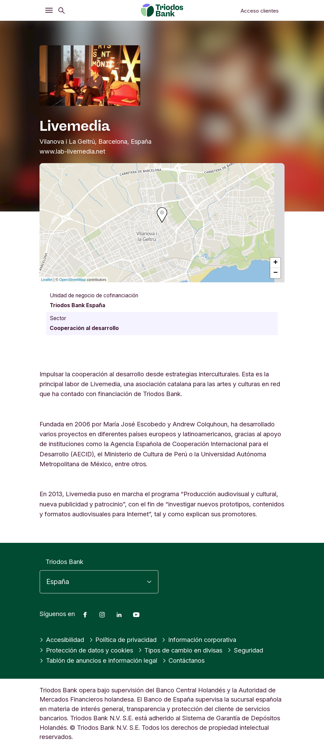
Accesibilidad (61, 639)
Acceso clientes (260, 10)
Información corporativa (199, 639)
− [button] (275, 273)
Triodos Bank (64, 561)
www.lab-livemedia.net (72, 151)
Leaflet (46, 280)
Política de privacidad (123, 639)
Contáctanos (183, 660)
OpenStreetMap (72, 280)
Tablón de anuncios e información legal (98, 660)
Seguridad (245, 650)
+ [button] (275, 263)
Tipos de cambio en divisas (180, 650)
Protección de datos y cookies (86, 650)
